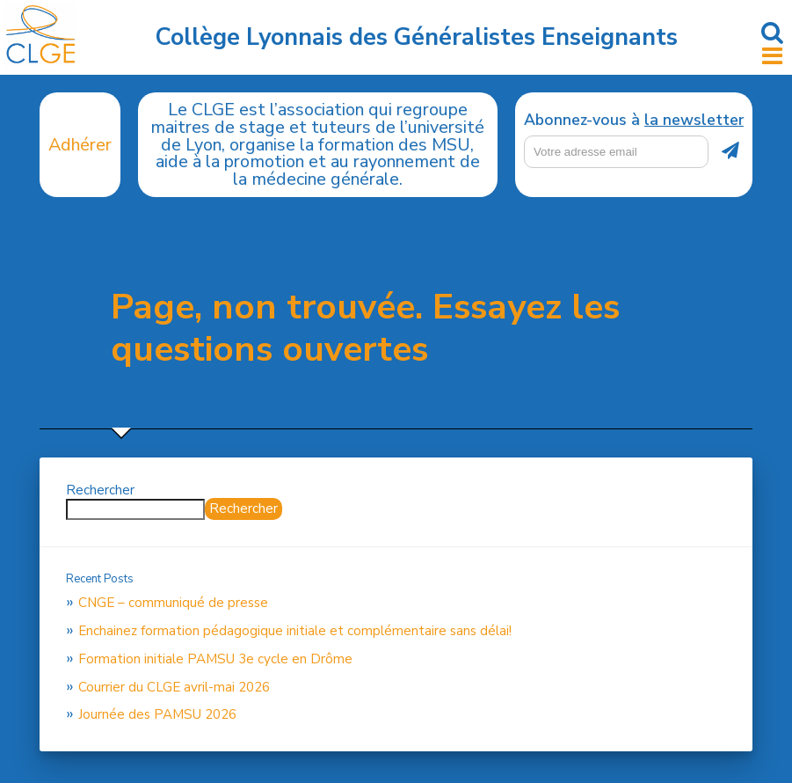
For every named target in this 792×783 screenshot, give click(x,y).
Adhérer (80, 145)
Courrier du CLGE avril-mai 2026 (174, 687)
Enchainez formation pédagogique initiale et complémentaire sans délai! (295, 631)
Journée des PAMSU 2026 (157, 714)
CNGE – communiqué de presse (173, 602)
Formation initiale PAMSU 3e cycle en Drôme (215, 659)
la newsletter (694, 119)
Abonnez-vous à (634, 120)
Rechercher (100, 490)
